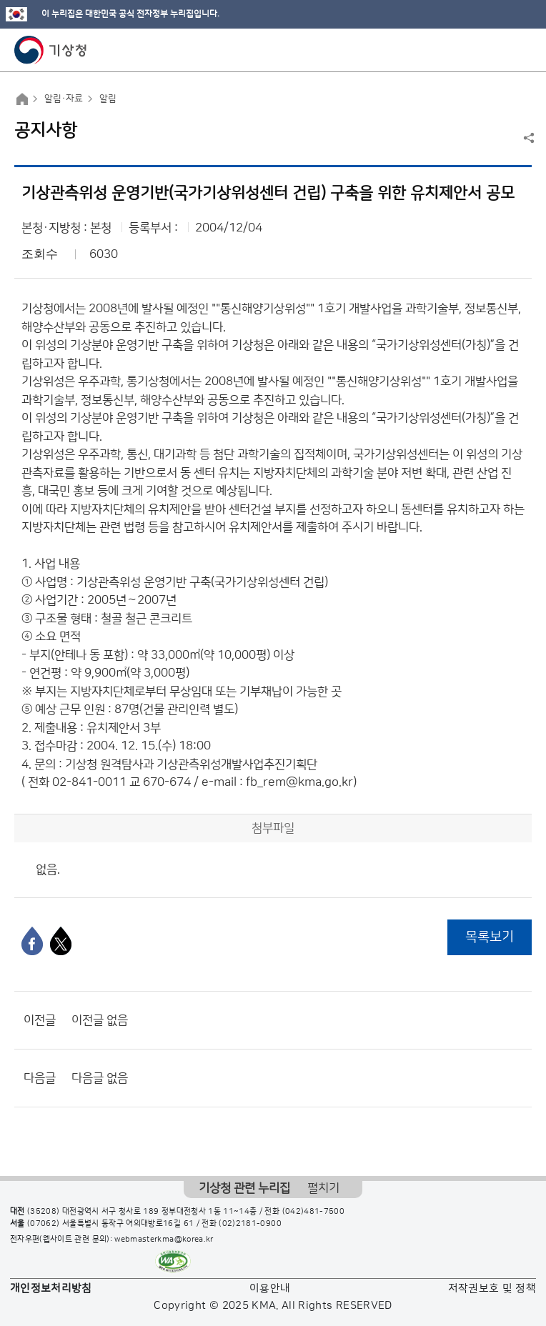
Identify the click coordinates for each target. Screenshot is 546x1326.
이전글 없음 (99, 1020)
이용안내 (269, 1288)
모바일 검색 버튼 (499, 50)
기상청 (50, 50)
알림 (107, 99)
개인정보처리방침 (51, 1288)
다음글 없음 (99, 1078)
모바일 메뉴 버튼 (522, 50)
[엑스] (60, 941)
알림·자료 (63, 99)
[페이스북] (32, 941)
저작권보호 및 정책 (492, 1288)
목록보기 (489, 936)
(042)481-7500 (313, 1211)
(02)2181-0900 (250, 1224)
